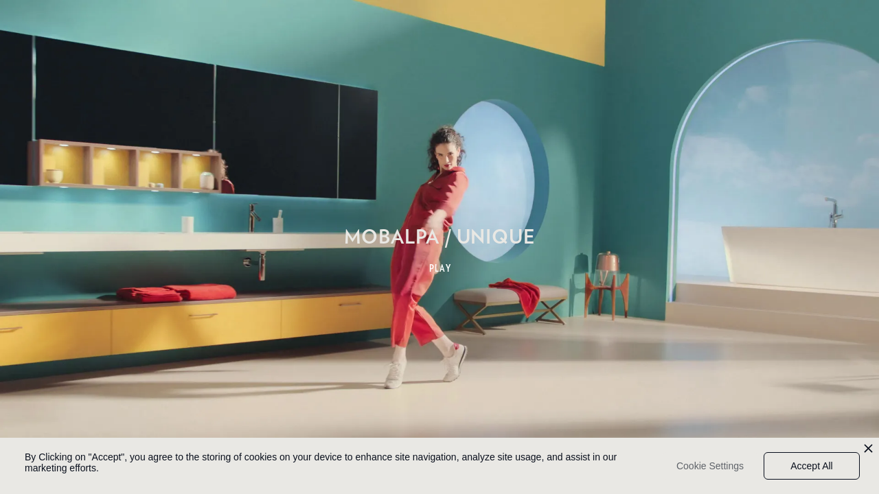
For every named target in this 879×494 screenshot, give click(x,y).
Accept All (811, 465)
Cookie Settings (710, 465)
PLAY (440, 268)
